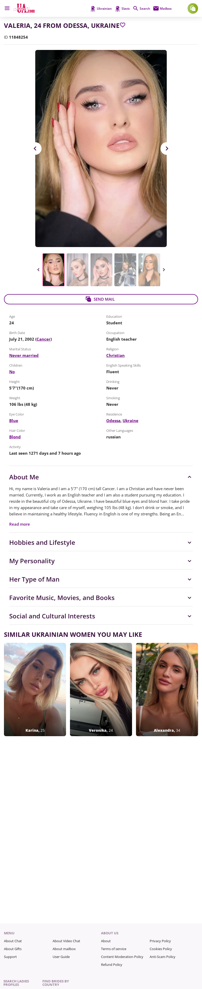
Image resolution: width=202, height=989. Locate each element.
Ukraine (130, 420)
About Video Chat (66, 941)
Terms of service (113, 948)
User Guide (61, 956)
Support (10, 956)
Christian (115, 355)
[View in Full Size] (101, 148)
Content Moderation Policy (122, 956)
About (106, 941)
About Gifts (13, 948)
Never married (24, 355)
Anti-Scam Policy (162, 956)
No (12, 371)
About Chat (13, 941)
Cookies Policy (161, 948)
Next (166, 148)
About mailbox (64, 948)
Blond (15, 436)
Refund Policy (111, 964)
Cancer (43, 339)
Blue (13, 420)
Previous (35, 148)
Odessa (113, 420)
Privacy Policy (160, 941)
